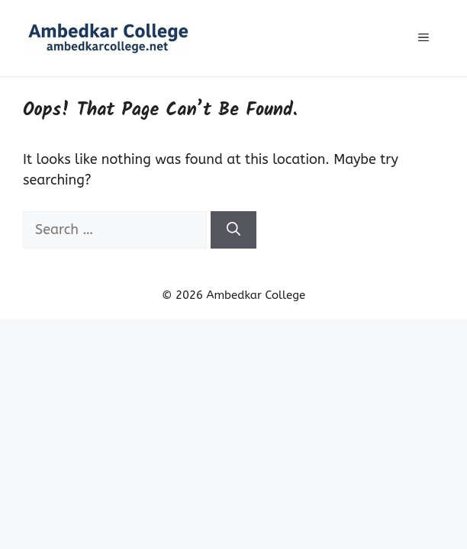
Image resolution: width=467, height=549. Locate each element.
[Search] (233, 230)
